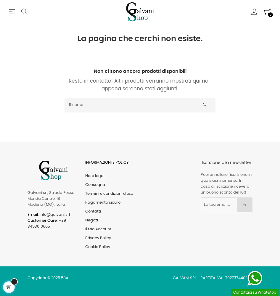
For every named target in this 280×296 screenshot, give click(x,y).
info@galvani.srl (55, 215)
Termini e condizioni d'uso (109, 194)
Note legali (95, 176)
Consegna (95, 185)
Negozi (91, 220)
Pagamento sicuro (102, 203)
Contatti (93, 211)
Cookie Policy (97, 247)
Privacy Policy (98, 238)
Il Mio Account (98, 229)
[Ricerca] (140, 105)
